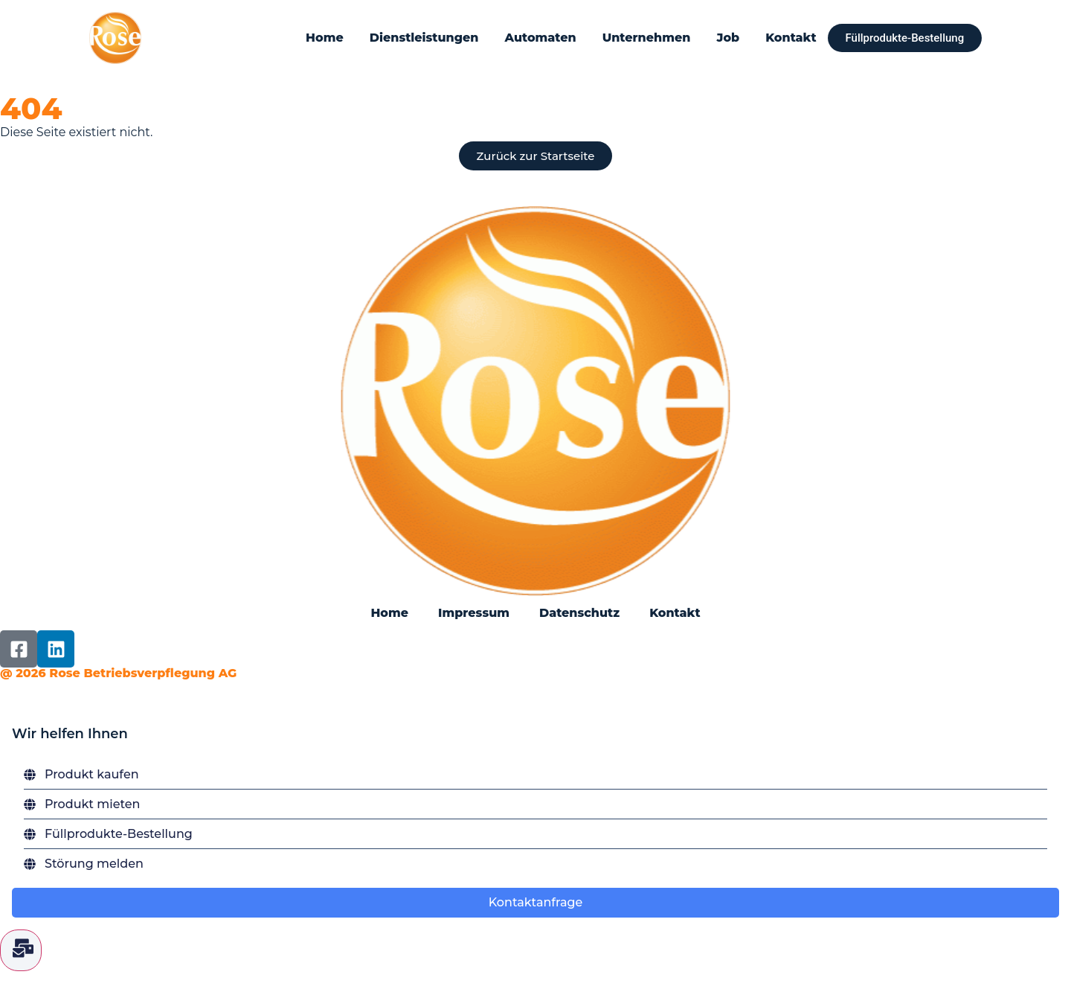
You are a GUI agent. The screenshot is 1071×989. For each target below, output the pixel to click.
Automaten (540, 38)
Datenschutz (579, 613)
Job (727, 38)
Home (325, 38)
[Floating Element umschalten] (21, 950)
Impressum (473, 613)
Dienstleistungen (423, 38)
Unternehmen (646, 38)
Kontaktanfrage (536, 902)
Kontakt (790, 38)
